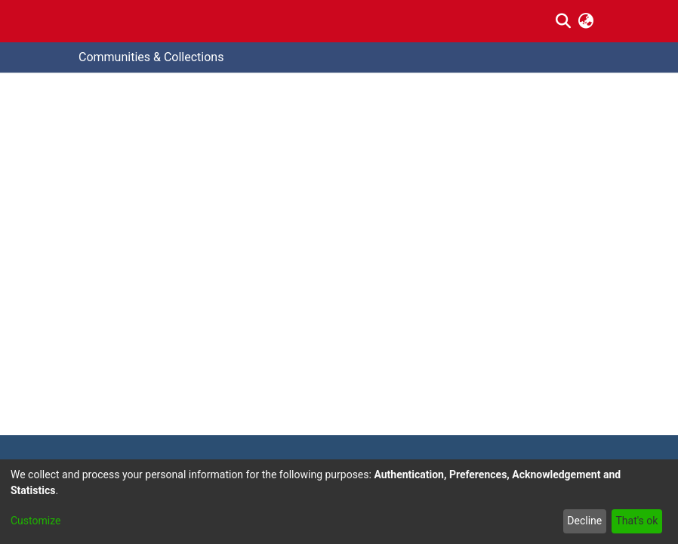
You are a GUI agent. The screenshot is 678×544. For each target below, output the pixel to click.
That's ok (636, 521)
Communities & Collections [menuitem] (151, 57)
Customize (35, 521)
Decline (584, 521)
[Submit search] (562, 21)
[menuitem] (586, 21)
